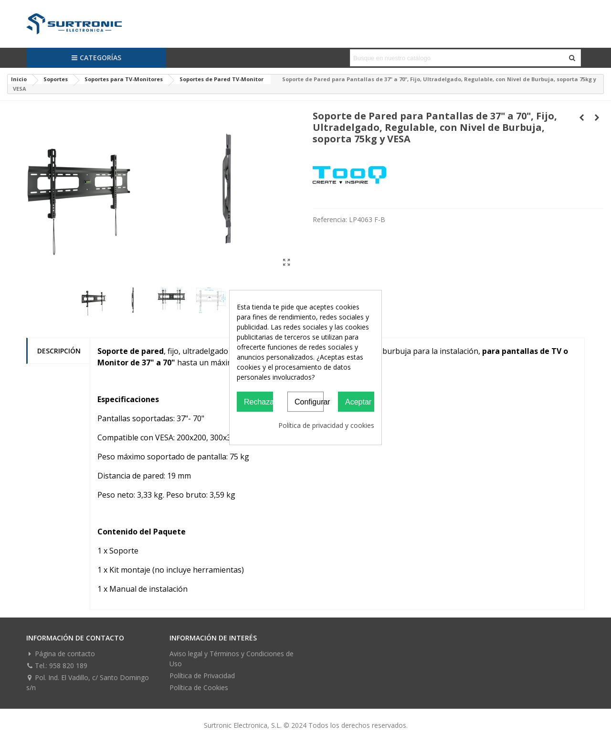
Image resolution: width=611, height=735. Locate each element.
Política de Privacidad (202, 675)
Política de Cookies (198, 687)
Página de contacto (60, 654)
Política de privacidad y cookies (326, 425)
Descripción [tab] (59, 350)
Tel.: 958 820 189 (56, 665)
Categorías (96, 57)
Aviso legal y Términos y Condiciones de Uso (231, 658)
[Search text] (457, 58)
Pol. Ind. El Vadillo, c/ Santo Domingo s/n (87, 682)
